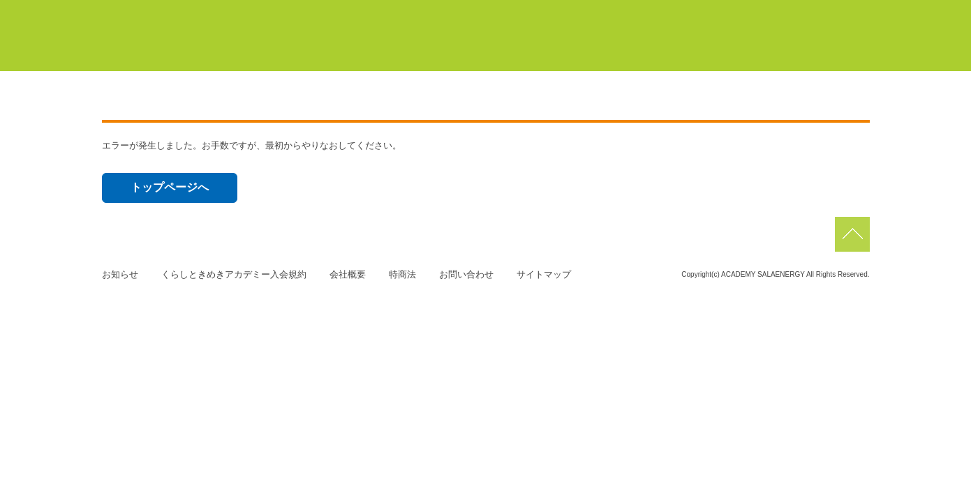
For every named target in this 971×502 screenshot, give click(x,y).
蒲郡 (585, 12)
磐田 (841, 12)
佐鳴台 (774, 12)
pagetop (852, 234)
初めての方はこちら (523, 48)
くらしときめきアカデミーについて (356, 48)
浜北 (646, 12)
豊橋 (524, 12)
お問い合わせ (466, 274)
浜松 (707, 12)
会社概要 (347, 274)
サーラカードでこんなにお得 (675, 48)
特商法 (402, 274)
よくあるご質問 (816, 48)
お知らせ (120, 274)
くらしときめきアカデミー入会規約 (233, 274)
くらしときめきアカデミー (165, 34)
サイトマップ (544, 274)
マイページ (437, 12)
